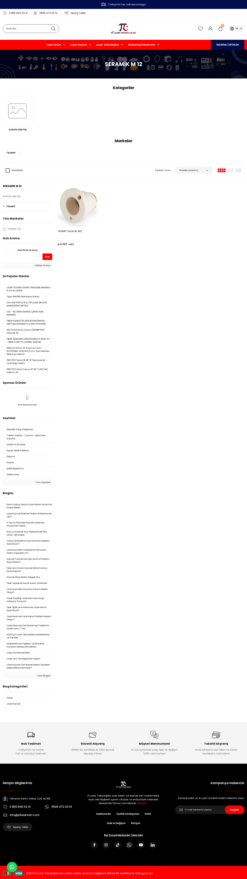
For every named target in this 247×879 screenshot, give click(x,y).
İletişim (135, 823)
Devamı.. (142, 803)
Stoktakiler (17, 170)
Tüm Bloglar (43, 675)
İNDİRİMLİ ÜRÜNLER (227, 44)
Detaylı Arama (42, 265)
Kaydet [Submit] (234, 809)
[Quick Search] (21, 256)
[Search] (31, 28)
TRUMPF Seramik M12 (70, 231)
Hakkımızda (103, 814)
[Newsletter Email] (209, 809)
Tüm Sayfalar (42, 482)
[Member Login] (210, 28)
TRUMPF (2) (14, 229)
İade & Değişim (116, 823)
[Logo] (123, 28)
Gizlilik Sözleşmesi (127, 814)
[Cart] (220, 28)
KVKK (148, 814)
